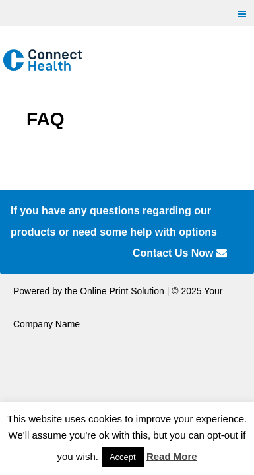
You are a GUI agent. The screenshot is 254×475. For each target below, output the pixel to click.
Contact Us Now (180, 253)
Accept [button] (123, 457)
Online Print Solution (122, 291)
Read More (171, 456)
